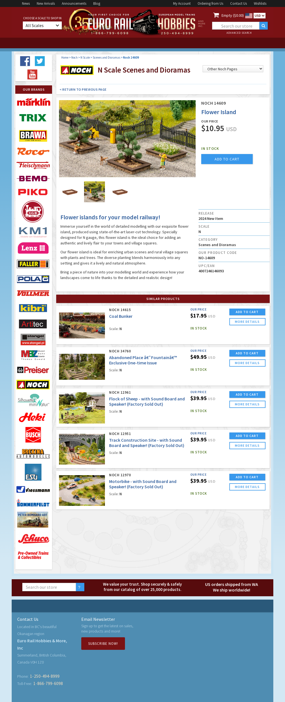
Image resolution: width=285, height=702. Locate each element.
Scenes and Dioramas (106, 57)
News (26, 3)
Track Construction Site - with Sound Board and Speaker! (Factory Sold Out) (146, 442)
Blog (96, 3)
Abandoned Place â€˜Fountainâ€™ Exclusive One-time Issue (143, 360)
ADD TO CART (247, 312)
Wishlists (260, 3)
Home (64, 57)
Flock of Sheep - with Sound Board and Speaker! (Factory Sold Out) (147, 401)
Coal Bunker (120, 316)
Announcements (74, 3)
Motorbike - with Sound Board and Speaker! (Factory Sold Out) (142, 484)
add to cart (227, 159)
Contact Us (238, 3)
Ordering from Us (210, 3)
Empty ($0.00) (233, 15)
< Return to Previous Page (83, 89)
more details (247, 321)
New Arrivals (46, 3)
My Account (182, 3)
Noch (74, 57)
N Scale (85, 57)
